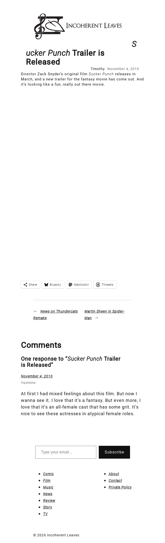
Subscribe (114, 452)
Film (46, 481)
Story (47, 507)
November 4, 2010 (37, 376)
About (114, 474)
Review (49, 501)
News (47, 494)
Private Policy (120, 487)
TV (45, 514)
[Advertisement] (60, 136)
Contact (115, 481)
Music (48, 487)
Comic (48, 474)
